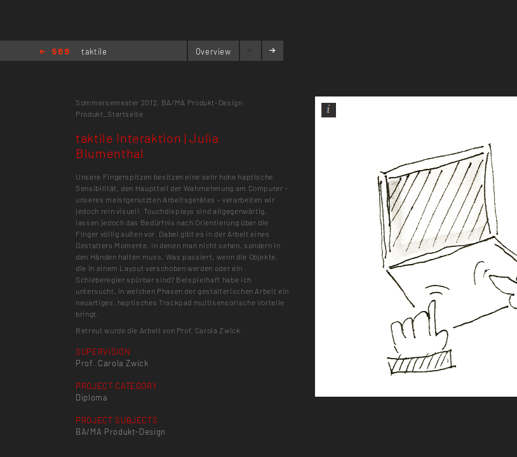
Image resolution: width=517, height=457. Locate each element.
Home (54, 52)
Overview (213, 51)
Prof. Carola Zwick (112, 363)
